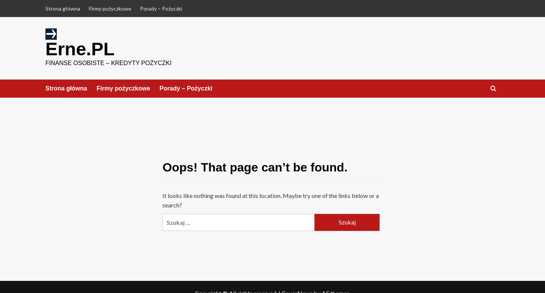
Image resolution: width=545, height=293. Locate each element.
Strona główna (62, 8)
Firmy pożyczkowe (110, 8)
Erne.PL (79, 49)
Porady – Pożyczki (161, 8)
